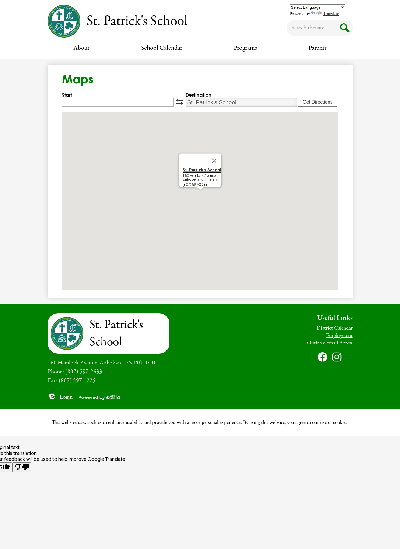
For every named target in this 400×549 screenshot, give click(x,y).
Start (67, 95)
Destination (198, 95)
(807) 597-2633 (83, 372)
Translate (325, 14)
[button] (81, 48)
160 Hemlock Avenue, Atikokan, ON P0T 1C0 (101, 363)
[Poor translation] (21, 467)
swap (179, 102)
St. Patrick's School (202, 170)
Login (60, 397)
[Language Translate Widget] (317, 7)
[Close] (214, 161)
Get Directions (317, 102)
